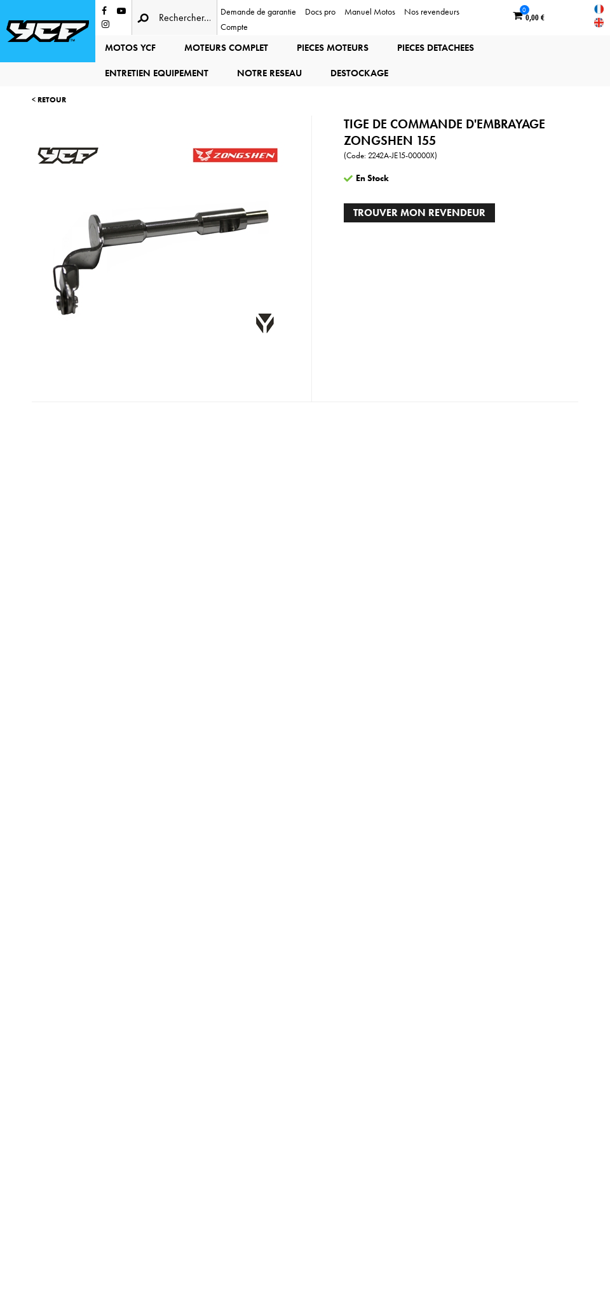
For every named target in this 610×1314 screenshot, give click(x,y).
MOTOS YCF (130, 47)
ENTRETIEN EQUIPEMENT (156, 73)
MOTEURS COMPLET (226, 47)
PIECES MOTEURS (333, 47)
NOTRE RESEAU (269, 73)
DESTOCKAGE (359, 73)
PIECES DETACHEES (435, 47)
